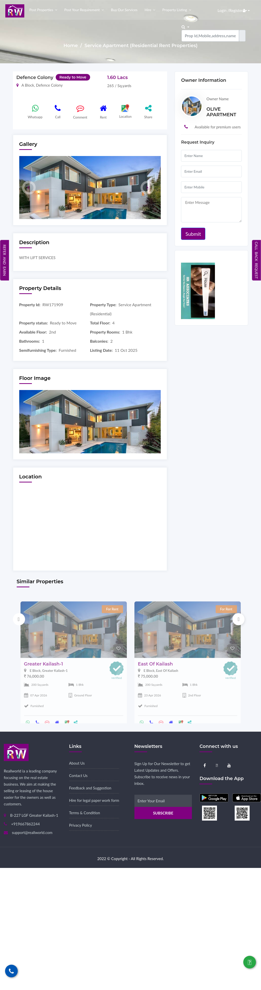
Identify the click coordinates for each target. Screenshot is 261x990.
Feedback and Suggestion (90, 788)
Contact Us (78, 775)
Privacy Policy (80, 825)
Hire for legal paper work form (94, 800)
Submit (193, 234)
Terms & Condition (84, 812)
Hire (148, 10)
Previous (19, 619)
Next (238, 619)
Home (71, 45)
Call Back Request (256, 260)
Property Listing (174, 10)
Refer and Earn (5, 260)
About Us (77, 763)
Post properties (41, 10)
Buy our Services (124, 10)
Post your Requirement (82, 10)
